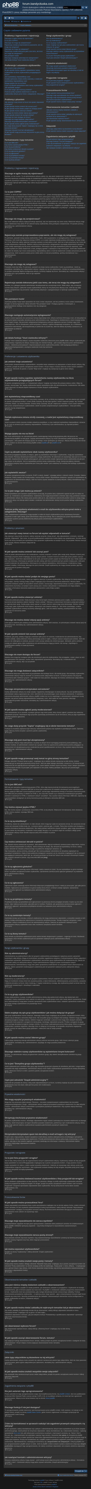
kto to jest (17, 1433)
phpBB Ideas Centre (34, 1412)
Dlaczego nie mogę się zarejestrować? (18, 43)
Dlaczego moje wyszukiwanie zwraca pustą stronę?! (64, 97)
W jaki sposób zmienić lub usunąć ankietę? (19, 115)
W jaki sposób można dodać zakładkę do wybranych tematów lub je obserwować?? (64, 115)
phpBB (42, 1480)
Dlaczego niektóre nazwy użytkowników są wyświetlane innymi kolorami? (65, 52)
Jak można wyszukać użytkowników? (59, 99)
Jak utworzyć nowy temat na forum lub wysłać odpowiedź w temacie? (24, 103)
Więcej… (6, 18)
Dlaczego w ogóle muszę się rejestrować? (19, 38)
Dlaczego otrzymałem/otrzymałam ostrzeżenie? (21, 121)
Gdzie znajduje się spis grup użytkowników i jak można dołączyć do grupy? (65, 46)
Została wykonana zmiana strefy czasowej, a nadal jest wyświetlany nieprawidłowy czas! (23, 80)
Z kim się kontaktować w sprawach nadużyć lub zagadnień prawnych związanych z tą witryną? (66, 144)
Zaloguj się (16, 21)
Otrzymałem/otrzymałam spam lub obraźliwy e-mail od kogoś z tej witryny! (64, 71)
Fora (12, 18)
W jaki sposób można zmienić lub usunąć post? (21, 106)
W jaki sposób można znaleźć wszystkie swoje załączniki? (66, 131)
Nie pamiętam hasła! (12, 56)
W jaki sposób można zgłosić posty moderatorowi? (22, 124)
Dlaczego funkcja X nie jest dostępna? (59, 141)
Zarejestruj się (27, 21)
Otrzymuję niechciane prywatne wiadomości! (61, 68)
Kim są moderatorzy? (53, 40)
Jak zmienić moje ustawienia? (15, 68)
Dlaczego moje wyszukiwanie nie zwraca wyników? (63, 95)
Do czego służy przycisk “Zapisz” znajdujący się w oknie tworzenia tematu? (24, 127)
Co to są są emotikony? (13, 147)
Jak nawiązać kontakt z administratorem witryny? (63, 148)
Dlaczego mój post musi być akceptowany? (19, 130)
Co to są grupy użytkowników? (56, 43)
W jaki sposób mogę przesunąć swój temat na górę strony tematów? (24, 133)
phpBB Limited (65, 1394)
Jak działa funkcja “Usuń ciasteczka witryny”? (20, 60)
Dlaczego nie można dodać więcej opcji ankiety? (21, 113)
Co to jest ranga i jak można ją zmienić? (18, 90)
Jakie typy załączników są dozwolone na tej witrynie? (64, 129)
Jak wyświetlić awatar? (12, 87)
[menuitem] (78, 18)
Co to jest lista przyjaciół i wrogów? (58, 81)
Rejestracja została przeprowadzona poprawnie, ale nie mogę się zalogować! (24, 46)
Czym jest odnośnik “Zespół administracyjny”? (62, 58)
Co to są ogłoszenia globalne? (15, 151)
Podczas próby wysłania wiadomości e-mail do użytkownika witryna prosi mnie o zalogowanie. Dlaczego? (24, 93)
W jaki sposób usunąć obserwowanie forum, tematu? (64, 121)
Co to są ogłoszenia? (12, 153)
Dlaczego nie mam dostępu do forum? (18, 117)
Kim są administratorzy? (54, 38)
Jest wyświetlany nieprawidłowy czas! (17, 77)
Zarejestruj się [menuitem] (86, 18)
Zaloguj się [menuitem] (82, 18)
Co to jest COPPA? (11, 40)
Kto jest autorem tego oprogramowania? (60, 139)
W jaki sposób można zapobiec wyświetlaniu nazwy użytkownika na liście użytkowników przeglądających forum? (23, 72)
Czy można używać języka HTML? (16, 145)
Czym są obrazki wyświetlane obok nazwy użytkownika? (24, 85)
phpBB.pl (45, 443)
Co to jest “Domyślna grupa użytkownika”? (60, 56)
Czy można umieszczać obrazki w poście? (19, 149)
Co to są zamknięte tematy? (14, 158)
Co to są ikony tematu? (12, 160)
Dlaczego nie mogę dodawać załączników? (19, 119)
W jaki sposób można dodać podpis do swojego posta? (23, 108)
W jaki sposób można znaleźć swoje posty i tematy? (64, 102)
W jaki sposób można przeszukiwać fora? (60, 93)
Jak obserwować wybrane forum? (57, 118)
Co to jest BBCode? (11, 143)
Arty (41, 1482)
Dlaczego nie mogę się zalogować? (17, 49)
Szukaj (8, 21)
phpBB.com (56, 443)
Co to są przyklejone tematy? (15, 155)
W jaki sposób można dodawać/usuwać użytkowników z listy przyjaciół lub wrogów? (65, 84)
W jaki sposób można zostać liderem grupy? (61, 49)
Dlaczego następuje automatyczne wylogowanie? (21, 58)
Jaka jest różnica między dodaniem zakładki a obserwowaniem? (62, 111)
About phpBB (50, 1398)
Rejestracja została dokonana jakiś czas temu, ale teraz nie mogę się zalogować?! (24, 52)
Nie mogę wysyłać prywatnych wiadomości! (61, 66)
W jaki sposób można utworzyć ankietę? (18, 111)
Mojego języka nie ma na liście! (15, 83)
